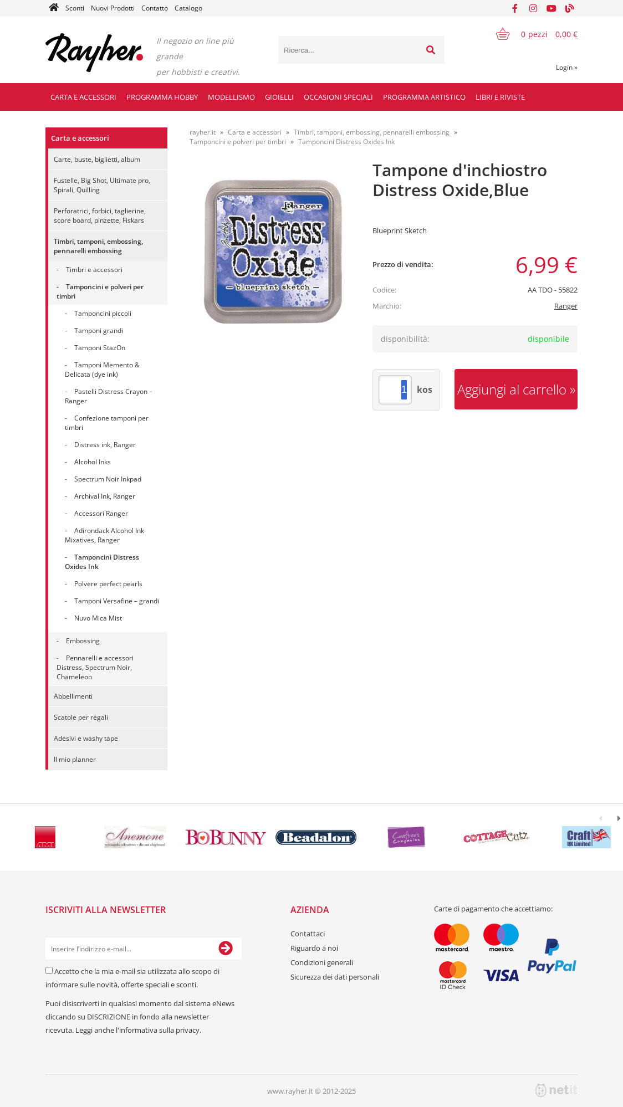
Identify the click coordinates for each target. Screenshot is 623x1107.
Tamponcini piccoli (102, 313)
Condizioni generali (321, 962)
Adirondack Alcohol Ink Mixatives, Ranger (104, 535)
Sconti (74, 8)
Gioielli (279, 97)
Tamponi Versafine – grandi (116, 601)
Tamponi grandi (98, 330)
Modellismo (231, 97)
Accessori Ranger (101, 513)
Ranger (566, 306)
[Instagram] (533, 8)
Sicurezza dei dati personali (334, 977)
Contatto (154, 8)
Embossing (83, 640)
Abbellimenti (73, 696)
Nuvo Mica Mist (98, 618)
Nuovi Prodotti (113, 8)
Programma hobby (162, 97)
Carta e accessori (83, 97)
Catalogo (188, 8)
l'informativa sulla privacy (158, 1030)
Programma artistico (424, 97)
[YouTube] (551, 8)
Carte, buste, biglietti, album (97, 159)
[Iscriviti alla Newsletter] (225, 948)
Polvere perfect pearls (108, 583)
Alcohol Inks (92, 462)
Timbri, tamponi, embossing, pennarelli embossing (98, 246)
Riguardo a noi (314, 948)
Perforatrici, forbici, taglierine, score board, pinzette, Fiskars (100, 215)
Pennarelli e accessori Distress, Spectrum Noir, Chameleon (95, 667)
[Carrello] (530, 34)
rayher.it (203, 132)
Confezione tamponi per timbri (107, 422)
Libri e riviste (500, 97)
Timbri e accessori (94, 269)
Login (567, 67)
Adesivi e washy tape (86, 738)
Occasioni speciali (338, 97)
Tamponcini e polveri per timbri (100, 291)
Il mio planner (75, 759)
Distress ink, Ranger (105, 444)
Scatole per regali (81, 717)
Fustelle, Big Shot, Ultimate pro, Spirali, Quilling (102, 185)
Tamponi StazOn (99, 347)
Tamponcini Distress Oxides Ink (102, 561)
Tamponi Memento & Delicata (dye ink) (102, 369)
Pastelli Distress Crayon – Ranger (108, 396)
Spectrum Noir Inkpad (107, 479)
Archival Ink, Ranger (104, 496)
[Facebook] (515, 8)
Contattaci (307, 934)
